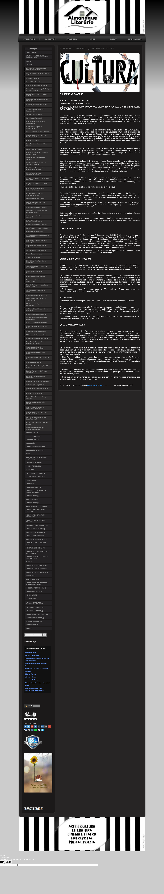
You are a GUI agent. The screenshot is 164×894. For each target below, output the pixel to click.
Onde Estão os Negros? (34, 114)
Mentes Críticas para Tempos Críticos (35, 291)
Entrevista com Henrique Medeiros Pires (37, 358)
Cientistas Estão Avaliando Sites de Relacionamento (36, 246)
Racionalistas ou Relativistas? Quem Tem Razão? (36, 418)
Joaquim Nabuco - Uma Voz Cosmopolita (35, 110)
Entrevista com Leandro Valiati (36, 314)
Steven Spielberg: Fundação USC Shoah (37, 366)
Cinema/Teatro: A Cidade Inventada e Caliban (34, 173)
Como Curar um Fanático (34, 149)
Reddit (45, 726)
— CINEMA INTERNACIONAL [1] (36, 588)
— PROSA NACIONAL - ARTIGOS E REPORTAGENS (37, 552)
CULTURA (113, 39)
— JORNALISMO (31, 598)
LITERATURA (30, 469)
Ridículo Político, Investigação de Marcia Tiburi (37, 285)
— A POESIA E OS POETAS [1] (35, 473)
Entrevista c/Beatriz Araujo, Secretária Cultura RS (35, 428)
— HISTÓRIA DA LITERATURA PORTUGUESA (35, 515)
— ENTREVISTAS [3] (32, 503)
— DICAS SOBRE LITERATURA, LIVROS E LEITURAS (36, 491)
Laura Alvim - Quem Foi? (34, 82)
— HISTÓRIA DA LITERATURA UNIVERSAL (35, 521)
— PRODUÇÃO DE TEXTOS (34, 450)
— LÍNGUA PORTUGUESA (34, 462)
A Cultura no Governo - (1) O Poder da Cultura (37, 179)
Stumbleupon (49, 726)
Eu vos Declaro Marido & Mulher (36, 85)
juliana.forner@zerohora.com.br (100, 385)
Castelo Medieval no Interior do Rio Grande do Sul (36, 136)
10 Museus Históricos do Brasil (36, 335)
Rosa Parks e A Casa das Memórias (34, 272)
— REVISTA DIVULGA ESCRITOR (36, 569)
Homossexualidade (32, 78)
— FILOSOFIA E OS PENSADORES (37, 506)
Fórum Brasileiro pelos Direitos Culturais (36, 327)
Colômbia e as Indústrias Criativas (37, 381)
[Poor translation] (8, 862)
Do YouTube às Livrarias (34, 221)
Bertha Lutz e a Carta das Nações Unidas (37, 423)
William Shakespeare (32, 655)
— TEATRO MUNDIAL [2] (34, 621)
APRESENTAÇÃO (29, 39)
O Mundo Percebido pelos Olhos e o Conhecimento (37, 105)
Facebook (25, 726)
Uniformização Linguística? (35, 385)
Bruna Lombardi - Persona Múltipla (37, 132)
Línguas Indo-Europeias (33, 680)
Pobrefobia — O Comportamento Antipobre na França (36, 211)
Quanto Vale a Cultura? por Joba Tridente (36, 94)
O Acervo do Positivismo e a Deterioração (35, 280)
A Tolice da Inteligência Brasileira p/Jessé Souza (37, 153)
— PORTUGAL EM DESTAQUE (35, 548)
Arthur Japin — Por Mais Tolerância (34, 216)
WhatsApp (35, 730)
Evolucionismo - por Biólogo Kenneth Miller (35, 122)
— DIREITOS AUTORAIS (33, 487)
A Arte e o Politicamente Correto (36, 323)
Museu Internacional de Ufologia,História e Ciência (35, 347)
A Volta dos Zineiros (32, 140)
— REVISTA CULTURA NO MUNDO (37, 565)
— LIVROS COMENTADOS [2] (35, 532)
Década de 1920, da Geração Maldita (35, 402)
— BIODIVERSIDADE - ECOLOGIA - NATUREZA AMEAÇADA (37, 583)
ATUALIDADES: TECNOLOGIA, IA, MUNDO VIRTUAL (71, 39)
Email (42, 730)
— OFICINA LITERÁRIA (33, 466)
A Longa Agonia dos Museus (35, 276)
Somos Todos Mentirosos (34, 231)
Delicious (25, 730)
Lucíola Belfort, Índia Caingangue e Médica (37, 100)
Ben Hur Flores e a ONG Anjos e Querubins (36, 371)
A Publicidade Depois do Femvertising (34, 127)
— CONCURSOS (31, 480)
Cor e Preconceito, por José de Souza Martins (36, 299)
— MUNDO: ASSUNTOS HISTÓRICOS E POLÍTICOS (34, 603)
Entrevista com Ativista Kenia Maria (35, 353)
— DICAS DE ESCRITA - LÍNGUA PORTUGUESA (36, 458)
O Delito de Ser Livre (33, 257)
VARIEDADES (30, 576)
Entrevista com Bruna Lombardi (36, 207)
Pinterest (32, 726)
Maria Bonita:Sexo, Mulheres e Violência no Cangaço (36, 342)
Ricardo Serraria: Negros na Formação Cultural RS (35, 408)
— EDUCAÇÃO (30, 443)
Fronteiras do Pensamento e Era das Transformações (36, 163)
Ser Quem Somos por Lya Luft (36, 250)
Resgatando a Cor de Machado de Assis (37, 389)
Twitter (28, 726)
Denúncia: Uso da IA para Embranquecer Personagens (34, 689)
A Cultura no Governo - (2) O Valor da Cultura (37, 184)
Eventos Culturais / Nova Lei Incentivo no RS (35, 203)
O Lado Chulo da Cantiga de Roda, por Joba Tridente (37, 89)
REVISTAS (29, 562)
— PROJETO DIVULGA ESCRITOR (37, 614)
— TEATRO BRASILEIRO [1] (35, 618)
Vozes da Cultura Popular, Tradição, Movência (34, 194)
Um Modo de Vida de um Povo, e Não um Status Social (36, 69)
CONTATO (29, 628)
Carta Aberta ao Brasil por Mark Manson (36, 144)
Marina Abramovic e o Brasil (35, 198)
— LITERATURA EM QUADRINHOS (37, 525)
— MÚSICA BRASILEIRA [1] (34, 607)
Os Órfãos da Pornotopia (34, 118)
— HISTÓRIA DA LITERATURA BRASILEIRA (35, 510)
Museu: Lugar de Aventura (34, 254)
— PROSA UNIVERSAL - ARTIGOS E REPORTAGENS (37, 557)
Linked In (35, 726)
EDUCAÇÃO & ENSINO (33, 436)
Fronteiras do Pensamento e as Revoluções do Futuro (36, 168)
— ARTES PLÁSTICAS (33, 579)
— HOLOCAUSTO (31, 595)
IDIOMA (28, 454)
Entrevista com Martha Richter (36, 331)
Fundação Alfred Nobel (33, 362)
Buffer (28, 730)
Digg (42, 726)
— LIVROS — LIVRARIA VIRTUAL (36, 539)
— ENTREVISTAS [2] (32, 499)
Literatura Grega (30, 677)
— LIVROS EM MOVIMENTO (35, 536)
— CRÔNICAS (30, 484)
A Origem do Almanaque (34, 393)
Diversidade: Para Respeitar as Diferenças (36, 261)
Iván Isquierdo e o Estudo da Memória (35, 158)
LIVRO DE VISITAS (32, 625)
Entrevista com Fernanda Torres (36, 295)
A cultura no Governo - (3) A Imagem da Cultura (35, 189)
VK (32, 730)
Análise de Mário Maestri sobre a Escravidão (36, 309)
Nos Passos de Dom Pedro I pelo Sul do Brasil (36, 267)
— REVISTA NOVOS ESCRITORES (37, 572)
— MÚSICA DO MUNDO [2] (34, 611)
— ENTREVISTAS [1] (32, 496)
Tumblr (39, 726)
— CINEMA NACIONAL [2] (34, 591)
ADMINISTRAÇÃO (50, 39)
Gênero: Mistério (30, 674)
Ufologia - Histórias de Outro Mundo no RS (35, 377)
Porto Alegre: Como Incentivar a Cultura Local (36, 318)
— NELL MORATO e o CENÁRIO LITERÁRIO (36, 543)
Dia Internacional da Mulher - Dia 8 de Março (37, 74)
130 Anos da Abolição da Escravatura (34, 304)
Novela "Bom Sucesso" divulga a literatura (37, 397)
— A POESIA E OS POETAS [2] (35, 476)
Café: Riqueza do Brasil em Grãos (37, 228)
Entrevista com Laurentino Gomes (37, 338)
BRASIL (92, 39)
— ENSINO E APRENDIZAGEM (35, 447)
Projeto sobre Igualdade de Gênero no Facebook (37, 236)
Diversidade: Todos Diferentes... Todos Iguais (36, 241)
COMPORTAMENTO (135, 39)
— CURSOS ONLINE (32, 440)
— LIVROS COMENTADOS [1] (35, 529)
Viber (39, 730)
